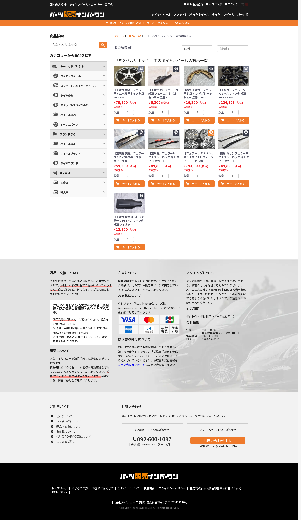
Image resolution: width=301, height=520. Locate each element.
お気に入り (215, 4)
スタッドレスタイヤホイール (191, 14)
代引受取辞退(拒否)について (73, 436)
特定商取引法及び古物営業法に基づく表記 (215, 488)
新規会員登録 (194, 4)
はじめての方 (80, 488)
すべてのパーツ (69, 124)
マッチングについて (68, 421)
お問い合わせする (217, 440)
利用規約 (149, 488)
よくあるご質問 (65, 441)
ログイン (233, 4)
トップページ (59, 488)
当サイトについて (129, 488)
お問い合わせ (59, 492)
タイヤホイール (161, 14)
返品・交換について (68, 426)
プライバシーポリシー (172, 488)
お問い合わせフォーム (131, 364)
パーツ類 (242, 14)
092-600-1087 (154, 439)
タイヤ (216, 14)
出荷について (64, 416)
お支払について (65, 431)
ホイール (228, 14)
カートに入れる (131, 120)
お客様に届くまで (103, 488)
